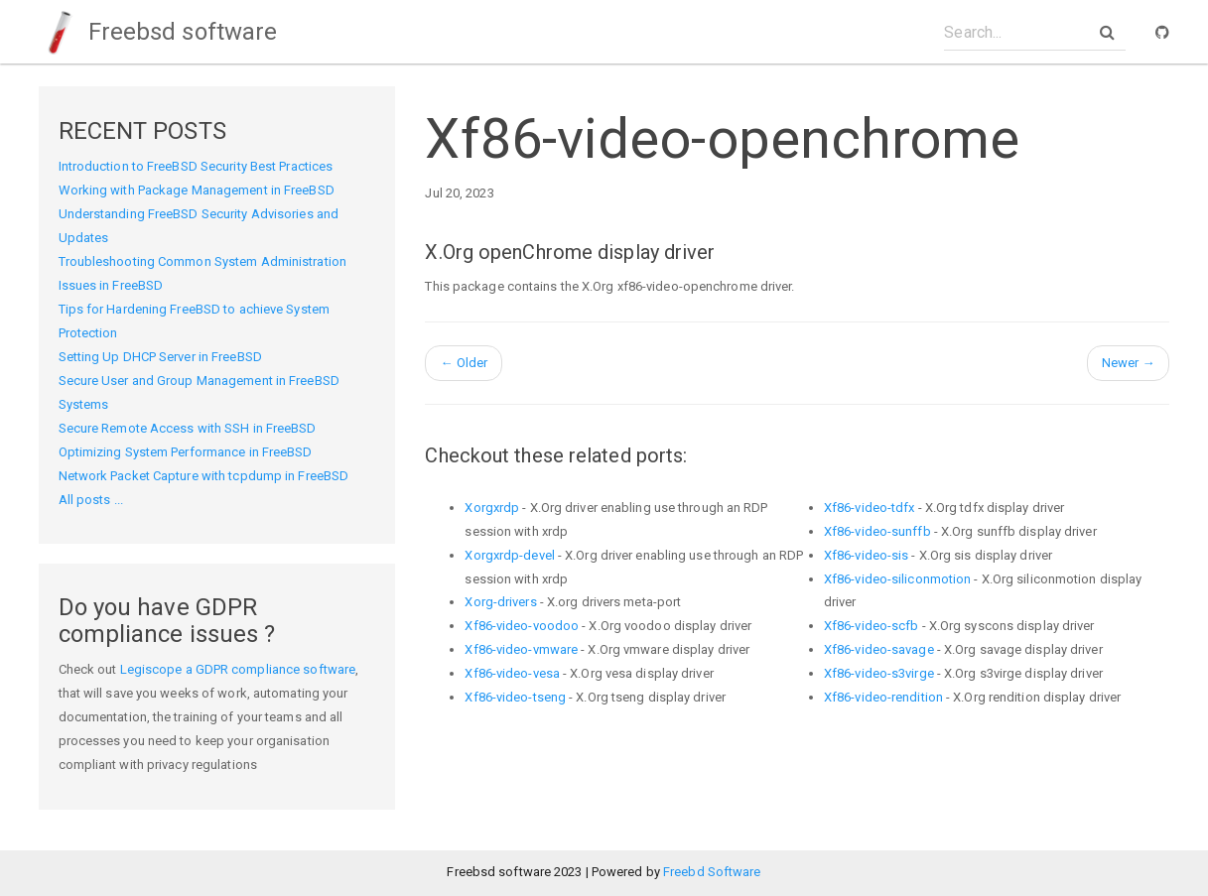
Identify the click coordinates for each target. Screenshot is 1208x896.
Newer (1128, 362)
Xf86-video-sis (866, 555)
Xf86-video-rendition (883, 697)
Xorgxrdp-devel (509, 555)
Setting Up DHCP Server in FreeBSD (160, 356)
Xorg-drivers (500, 601)
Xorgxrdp (492, 507)
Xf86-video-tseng (515, 697)
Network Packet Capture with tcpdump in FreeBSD (204, 475)
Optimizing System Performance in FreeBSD (186, 452)
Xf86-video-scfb (871, 625)
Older (463, 362)
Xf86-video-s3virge (879, 673)
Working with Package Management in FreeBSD (197, 190)
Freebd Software (712, 871)
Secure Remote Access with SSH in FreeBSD (188, 428)
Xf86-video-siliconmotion (897, 579)
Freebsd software (158, 32)
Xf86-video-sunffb (877, 531)
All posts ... (91, 499)
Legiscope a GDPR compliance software (238, 669)
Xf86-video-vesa (512, 673)
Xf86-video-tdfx (869, 507)
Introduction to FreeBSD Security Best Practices (196, 166)
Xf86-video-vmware (521, 649)
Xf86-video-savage (879, 649)
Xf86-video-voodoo (522, 625)
